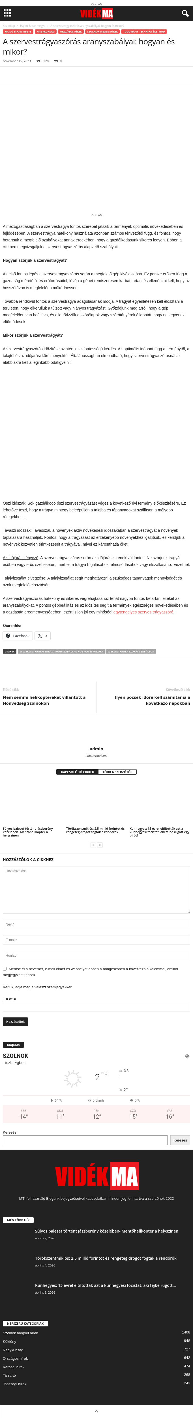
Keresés (9, 1132)
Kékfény (9, 1341)
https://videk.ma (96, 755)
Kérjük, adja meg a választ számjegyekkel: (37, 987)
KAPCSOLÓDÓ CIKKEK (77, 772)
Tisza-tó (9, 1375)
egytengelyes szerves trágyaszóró (143, 612)
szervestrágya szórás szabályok (131, 651)
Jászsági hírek (14, 1384)
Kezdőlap (9, 26)
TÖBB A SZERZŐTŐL (117, 772)
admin (96, 748)
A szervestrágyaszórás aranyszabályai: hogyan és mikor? (61, 651)
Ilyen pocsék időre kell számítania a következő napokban (152, 700)
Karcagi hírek (14, 1367)
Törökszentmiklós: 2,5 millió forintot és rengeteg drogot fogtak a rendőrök (95, 830)
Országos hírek (71, 31)
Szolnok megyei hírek (102, 31)
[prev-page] (93, 845)
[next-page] (100, 845)
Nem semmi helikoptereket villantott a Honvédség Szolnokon (44, 700)
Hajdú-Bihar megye (32, 26)
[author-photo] (96, 729)
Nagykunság (46, 31)
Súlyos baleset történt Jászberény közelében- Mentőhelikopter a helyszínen (28, 831)
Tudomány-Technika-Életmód (144, 31)
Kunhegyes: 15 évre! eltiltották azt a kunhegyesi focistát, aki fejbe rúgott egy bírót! (159, 831)
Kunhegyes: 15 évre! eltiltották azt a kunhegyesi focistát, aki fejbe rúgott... (105, 1285)
